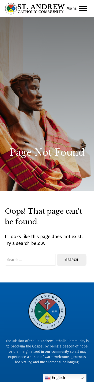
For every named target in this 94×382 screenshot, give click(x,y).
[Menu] (83, 8)
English (55, 378)
